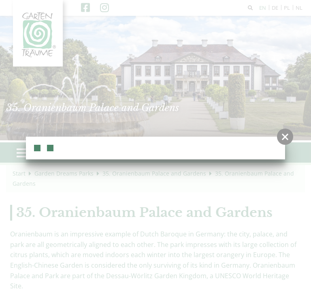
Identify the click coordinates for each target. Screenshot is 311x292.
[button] (285, 137)
